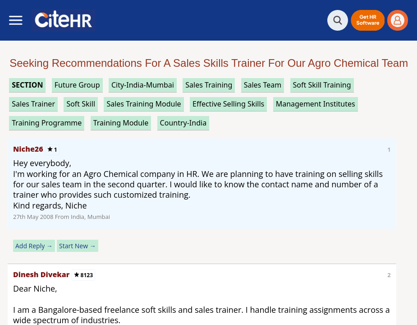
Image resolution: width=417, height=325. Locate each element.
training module (120, 123)
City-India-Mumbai (142, 85)
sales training (208, 85)
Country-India (183, 123)
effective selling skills (228, 104)
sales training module (143, 104)
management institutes (315, 104)
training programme (47, 123)
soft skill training (322, 85)
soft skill (80, 104)
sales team (262, 85)
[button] (368, 20)
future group (77, 85)
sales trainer (33, 104)
